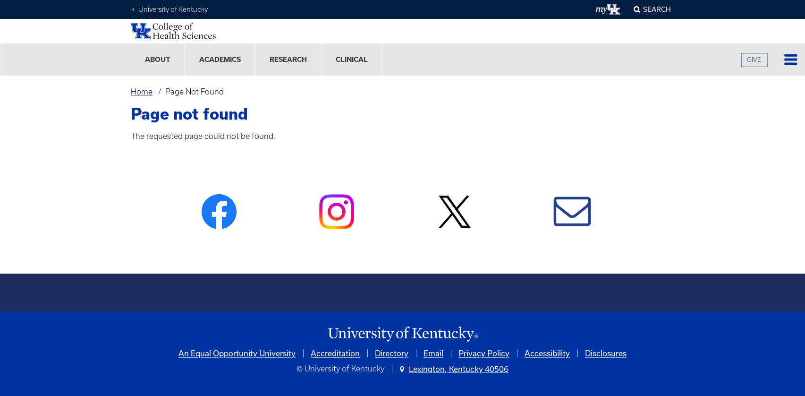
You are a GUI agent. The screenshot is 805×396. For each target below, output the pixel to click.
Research (288, 59)
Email (433, 353)
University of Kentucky (173, 9)
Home (142, 91)
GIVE (754, 59)
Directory (391, 353)
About (157, 59)
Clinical (352, 59)
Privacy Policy (483, 353)
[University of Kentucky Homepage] (403, 334)
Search (657, 9)
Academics (220, 59)
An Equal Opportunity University (237, 353)
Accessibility (547, 353)
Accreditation (335, 353)
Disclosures (606, 353)
